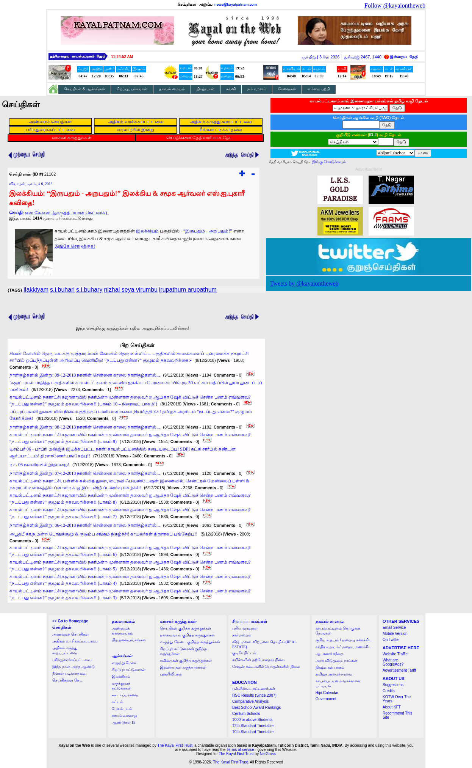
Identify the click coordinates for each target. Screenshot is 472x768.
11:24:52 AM (122, 57)
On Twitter (391, 640)
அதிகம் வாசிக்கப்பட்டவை (75, 641)
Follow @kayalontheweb (394, 5)
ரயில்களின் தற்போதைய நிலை (258, 660)
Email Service (394, 627)
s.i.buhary (89, 289)
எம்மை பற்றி (319, 89)
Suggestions (393, 685)
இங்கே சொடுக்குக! (75, 246)
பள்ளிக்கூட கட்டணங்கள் (253, 688)
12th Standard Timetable (253, 726)
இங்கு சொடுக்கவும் (329, 162)
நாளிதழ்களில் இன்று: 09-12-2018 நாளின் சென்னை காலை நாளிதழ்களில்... (84, 375)
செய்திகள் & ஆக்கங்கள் (84, 89)
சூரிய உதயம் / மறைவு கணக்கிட (344, 640)
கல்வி (231, 89)
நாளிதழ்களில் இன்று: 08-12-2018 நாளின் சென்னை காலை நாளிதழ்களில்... (84, 427)
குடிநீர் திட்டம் (244, 653)
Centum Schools (246, 713)
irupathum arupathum (188, 289)
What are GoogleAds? (393, 662)
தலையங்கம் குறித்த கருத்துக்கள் (187, 635)
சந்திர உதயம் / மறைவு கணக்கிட (343, 647)
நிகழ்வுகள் (205, 89)
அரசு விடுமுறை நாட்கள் (336, 660)
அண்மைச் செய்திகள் (70, 634)
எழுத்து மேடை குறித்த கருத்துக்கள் (190, 642)
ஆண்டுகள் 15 (124, 722)
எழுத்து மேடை (125, 663)
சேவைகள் (287, 89)
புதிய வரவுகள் (245, 628)
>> (70, 621)
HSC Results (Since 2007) (254, 695)
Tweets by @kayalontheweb (304, 283)
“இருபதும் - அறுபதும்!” (207, 231)
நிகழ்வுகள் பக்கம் (330, 667)
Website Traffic (395, 654)
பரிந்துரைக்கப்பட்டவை (72, 660)
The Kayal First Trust (174, 745)
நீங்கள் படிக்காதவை (69, 673)
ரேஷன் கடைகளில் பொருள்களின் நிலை (266, 666)
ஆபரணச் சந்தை (330, 654)
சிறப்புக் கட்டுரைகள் (129, 669)
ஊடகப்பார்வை (125, 695)
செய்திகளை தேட (67, 680)
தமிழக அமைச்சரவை (334, 674)
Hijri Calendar (327, 693)
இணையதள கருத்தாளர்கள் (183, 667)
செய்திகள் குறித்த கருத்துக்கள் (185, 628)
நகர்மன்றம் (241, 635)
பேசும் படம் (122, 709)
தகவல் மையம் (172, 89)
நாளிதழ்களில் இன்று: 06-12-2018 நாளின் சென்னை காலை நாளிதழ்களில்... (84, 525)
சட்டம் (117, 702)
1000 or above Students (252, 720)
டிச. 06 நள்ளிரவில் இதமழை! (39, 464)
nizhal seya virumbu (130, 289)
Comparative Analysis (250, 701)
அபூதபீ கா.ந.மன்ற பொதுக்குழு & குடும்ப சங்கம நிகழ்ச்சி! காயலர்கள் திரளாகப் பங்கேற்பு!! (103, 534)
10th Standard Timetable (253, 732)
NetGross (268, 754)
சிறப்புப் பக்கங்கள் (132, 89)
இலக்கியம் (147, 231)
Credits (389, 691)
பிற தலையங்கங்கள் (129, 640)
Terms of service (240, 750)
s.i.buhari (62, 289)
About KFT (392, 707)
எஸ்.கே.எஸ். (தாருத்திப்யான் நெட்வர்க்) (66, 212)
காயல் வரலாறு (124, 715)
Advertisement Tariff (399, 670)
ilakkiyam (35, 289)
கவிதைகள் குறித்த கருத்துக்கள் (186, 660)
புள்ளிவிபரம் (171, 674)
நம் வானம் (256, 89)
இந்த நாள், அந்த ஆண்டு (73, 666)
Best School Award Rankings (256, 707)
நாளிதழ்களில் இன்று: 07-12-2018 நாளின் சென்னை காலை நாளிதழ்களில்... (84, 473)
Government (326, 699)
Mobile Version (395, 633)
